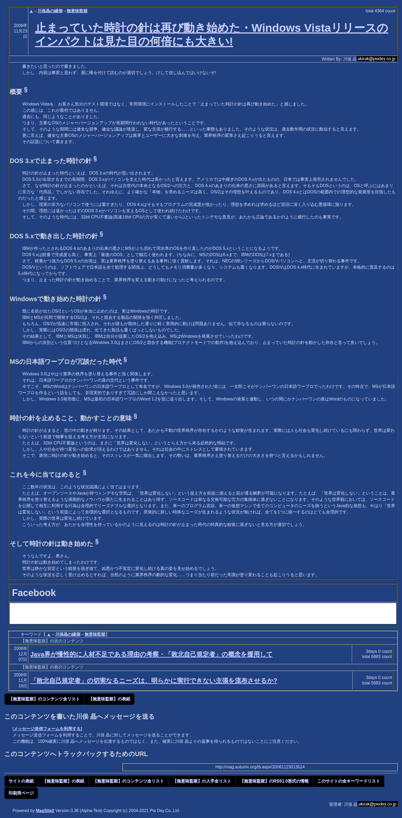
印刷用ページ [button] (21, 793)
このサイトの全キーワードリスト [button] (348, 781)
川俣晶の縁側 (50, 11)
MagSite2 (45, 810)
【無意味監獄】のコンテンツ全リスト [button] (44, 699)
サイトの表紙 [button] (21, 781)
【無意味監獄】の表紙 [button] (109, 699)
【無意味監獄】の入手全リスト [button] (202, 781)
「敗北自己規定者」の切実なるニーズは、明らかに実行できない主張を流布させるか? (154, 680)
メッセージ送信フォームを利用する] (48, 728)
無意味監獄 (77, 11)
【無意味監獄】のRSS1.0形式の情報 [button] (274, 781)
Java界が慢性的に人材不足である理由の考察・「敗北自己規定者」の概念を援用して (151, 654)
